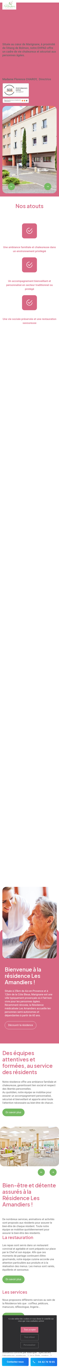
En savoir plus (13, 1112)
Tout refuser (29, 1337)
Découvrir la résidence (20, 1025)
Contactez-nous (15, 1361)
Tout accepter (30, 1329)
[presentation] (11, 186)
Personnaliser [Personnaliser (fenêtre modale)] (29, 1345)
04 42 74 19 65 (44, 1361)
